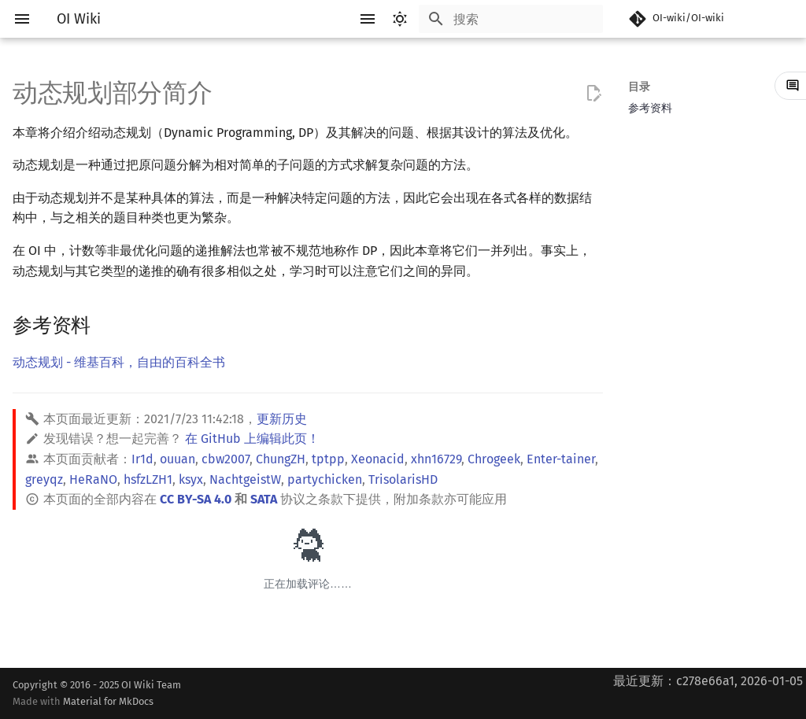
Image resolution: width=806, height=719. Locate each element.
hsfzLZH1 (148, 479)
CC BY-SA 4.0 (195, 499)
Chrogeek (494, 459)
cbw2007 (226, 459)
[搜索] (511, 19)
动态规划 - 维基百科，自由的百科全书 (119, 362)
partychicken (324, 479)
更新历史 (282, 418)
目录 (639, 87)
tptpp (328, 459)
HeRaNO (93, 479)
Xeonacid (378, 459)
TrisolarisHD (403, 479)
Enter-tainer (561, 459)
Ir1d (142, 459)
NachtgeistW (245, 479)
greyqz (44, 479)
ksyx (191, 479)
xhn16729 (436, 459)
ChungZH (280, 459)
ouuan (177, 459)
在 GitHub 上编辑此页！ (252, 438)
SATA (263, 499)
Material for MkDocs (108, 701)
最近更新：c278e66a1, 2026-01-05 (708, 680)
